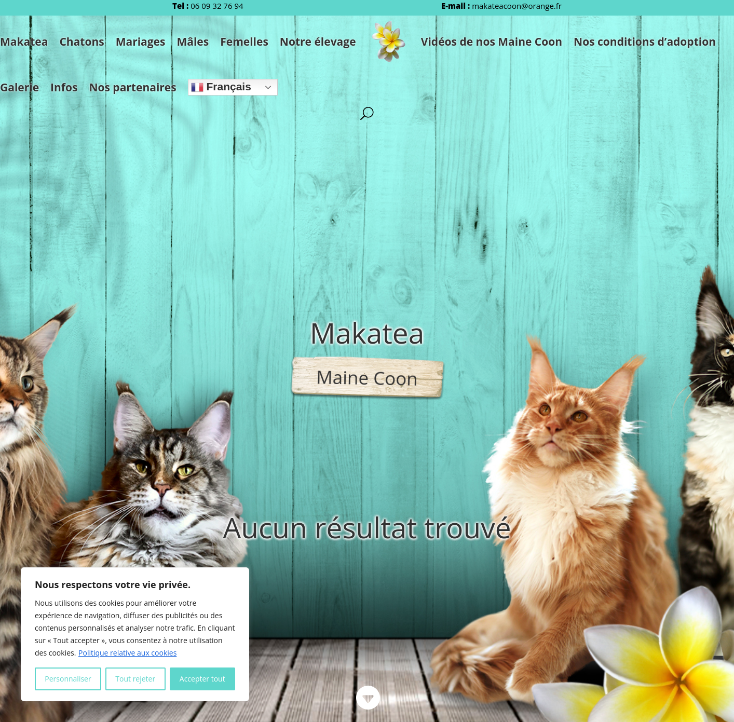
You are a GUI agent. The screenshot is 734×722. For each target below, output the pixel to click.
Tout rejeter (135, 679)
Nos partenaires (132, 87)
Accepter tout (202, 679)
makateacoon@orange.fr (517, 6)
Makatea (24, 41)
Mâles (192, 41)
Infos (63, 87)
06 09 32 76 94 (217, 6)
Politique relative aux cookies (127, 653)
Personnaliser (68, 679)
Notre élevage (318, 41)
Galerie (19, 87)
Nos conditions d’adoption (645, 41)
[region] (135, 634)
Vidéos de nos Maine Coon (491, 41)
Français (221, 86)
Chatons (81, 41)
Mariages (141, 41)
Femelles (244, 41)
